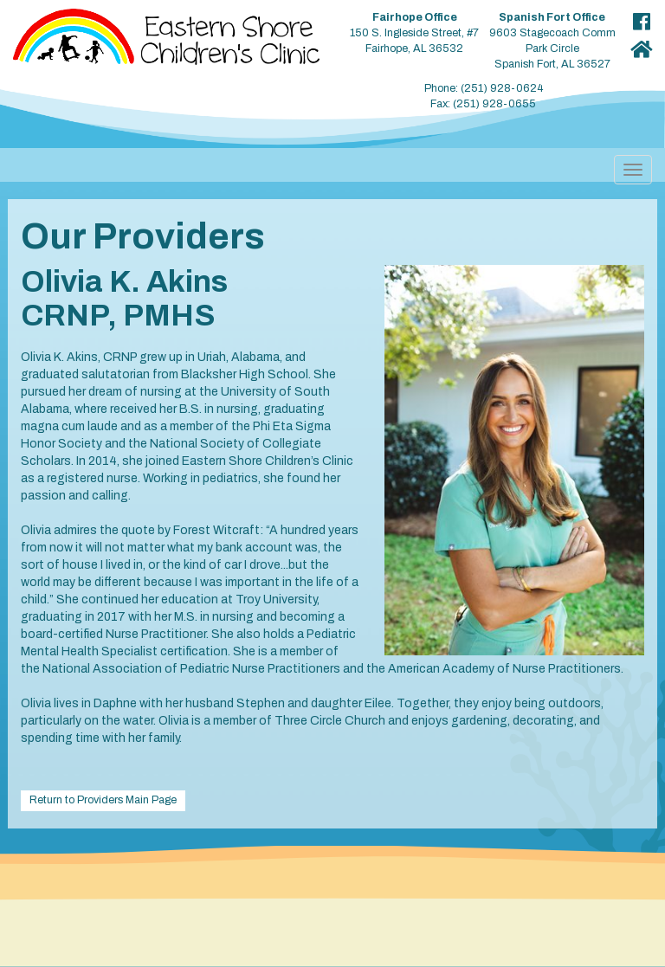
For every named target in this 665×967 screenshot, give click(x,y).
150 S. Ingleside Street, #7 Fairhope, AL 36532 (414, 33)
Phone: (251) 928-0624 (483, 88)
